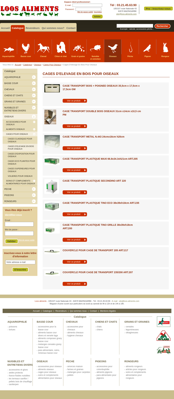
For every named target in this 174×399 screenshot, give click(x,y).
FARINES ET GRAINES (75, 369)
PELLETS (70, 375)
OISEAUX (42, 361)
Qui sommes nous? (53, 28)
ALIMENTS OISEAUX (46, 369)
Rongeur (165, 56)
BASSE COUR (45, 321)
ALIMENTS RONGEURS (134, 366)
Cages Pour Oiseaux (52, 65)
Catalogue (18, 28)
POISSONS (13, 326)
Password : (70, 9)
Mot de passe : (12, 229)
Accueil (5, 28)
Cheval (43, 56)
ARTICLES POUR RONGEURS (136, 369)
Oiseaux (113, 56)
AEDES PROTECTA (16, 372)
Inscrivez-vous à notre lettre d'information (20, 255)
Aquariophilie (8, 56)
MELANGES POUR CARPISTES (78, 372)
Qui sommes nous (78, 311)
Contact (71, 28)
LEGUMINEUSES (132, 329)
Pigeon (147, 56)
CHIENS (100, 329)
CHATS (99, 326)
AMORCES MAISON (75, 366)
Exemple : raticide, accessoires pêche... (137, 29)
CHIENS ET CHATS (106, 321)
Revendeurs (33, 28)
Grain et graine (78, 56)
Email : (8, 220)
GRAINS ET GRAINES (136, 321)
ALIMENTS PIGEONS (104, 372)
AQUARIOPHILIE (17, 321)
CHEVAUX (72, 321)
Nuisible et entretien (95, 57)
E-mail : (68, 5)
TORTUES (12, 329)
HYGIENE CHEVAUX (75, 335)
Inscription (98, 12)
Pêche (130, 56)
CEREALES (130, 326)
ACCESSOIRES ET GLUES (18, 369)
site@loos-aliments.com (126, 14)
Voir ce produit (73, 101)
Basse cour (26, 56)
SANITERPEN (14, 384)
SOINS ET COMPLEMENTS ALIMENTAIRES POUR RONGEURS (136, 375)
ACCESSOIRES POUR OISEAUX (50, 366)
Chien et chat (61, 56)
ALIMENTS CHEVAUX (75, 332)
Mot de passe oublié (85, 12)
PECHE (70, 361)
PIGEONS (100, 361)
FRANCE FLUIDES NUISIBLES (19, 375)
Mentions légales (108, 311)
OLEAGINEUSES (132, 332)
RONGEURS (131, 361)
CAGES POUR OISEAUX (47, 372)
